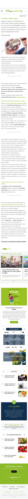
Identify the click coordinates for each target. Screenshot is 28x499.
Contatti (12, 486)
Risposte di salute (13, 488)
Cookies (22, 491)
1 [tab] (13, 281)
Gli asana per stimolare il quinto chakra (13, 241)
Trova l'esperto (21, 486)
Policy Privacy (16, 491)
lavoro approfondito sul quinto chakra (12, 204)
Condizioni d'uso (7, 491)
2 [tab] (14, 281)
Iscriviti (14, 471)
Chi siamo (4, 486)
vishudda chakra (20, 97)
